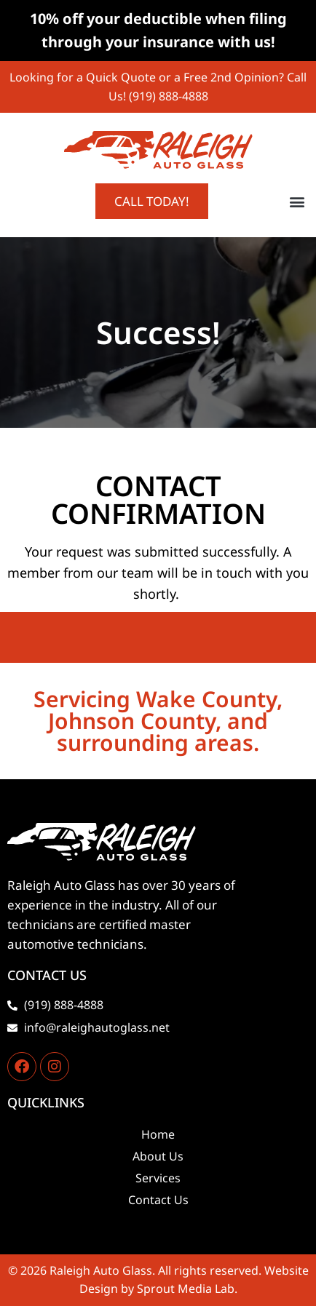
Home (158, 1134)
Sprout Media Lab (185, 1289)
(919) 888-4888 (168, 96)
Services (158, 1178)
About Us (158, 1156)
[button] (297, 201)
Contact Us (158, 1200)
